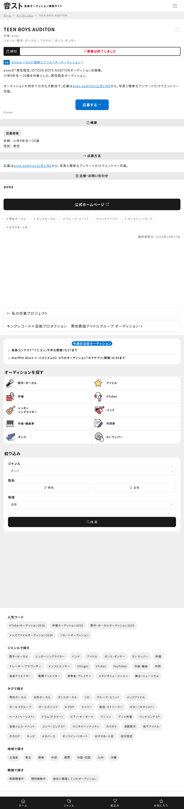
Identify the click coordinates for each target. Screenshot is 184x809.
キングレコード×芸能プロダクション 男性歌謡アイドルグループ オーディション (74, 326)
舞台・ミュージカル (147, 676)
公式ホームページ (92, 204)
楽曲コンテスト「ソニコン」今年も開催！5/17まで (45, 350)
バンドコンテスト (149, 716)
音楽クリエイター (20, 676)
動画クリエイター (49, 676)
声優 (158, 656)
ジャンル (69, 805)
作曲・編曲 (141, 666)
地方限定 (127, 736)
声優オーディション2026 (67, 625)
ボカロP (14, 736)
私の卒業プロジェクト (27, 313)
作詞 (158, 666)
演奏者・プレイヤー (79, 676)
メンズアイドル (108, 219)
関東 (41, 757)
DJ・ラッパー (140, 656)
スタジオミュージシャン (113, 676)
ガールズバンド (48, 707)
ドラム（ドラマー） (52, 716)
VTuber (101, 666)
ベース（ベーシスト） (22, 716)
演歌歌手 (130, 726)
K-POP (69, 707)
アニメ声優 (125, 716)
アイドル (45, 40)
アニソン (106, 716)
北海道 (13, 757)
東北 (28, 757)
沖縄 (114, 757)
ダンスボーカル (46, 219)
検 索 (92, 522)
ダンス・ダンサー (66, 40)
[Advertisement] (92, 274)
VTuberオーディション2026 (27, 625)
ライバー (86, 707)
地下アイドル (151, 726)
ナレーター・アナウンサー (25, 666)
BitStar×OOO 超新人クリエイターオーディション (47, 62)
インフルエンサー (59, 666)
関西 (67, 757)
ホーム (23, 805)
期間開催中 (16, 778)
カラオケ (111, 726)
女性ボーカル (42, 697)
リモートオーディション (74, 635)
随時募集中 (38, 778)
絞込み (115, 805)
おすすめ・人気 (18, 227)
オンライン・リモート (140, 219)
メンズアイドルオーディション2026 (31, 635)
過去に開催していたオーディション (75, 778)
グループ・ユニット (77, 219)
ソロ (87, 697)
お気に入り (161, 805)
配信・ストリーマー (111, 707)
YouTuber (120, 666)
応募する (92, 104)
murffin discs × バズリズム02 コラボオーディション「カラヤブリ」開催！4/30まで (68, 358)
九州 (101, 757)
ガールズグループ (20, 707)
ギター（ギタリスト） (142, 707)
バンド (76, 656)
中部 (54, 757)
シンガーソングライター (50, 656)
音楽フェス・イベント (22, 726)
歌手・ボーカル (27, 40)
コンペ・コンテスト (53, 726)
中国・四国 (84, 757)
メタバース (48, 736)
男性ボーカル (17, 219)
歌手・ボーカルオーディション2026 (113, 625)
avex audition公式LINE (92, 86)
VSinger (83, 666)
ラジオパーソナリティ (86, 726)
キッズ (31, 736)
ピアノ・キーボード (81, 716)
